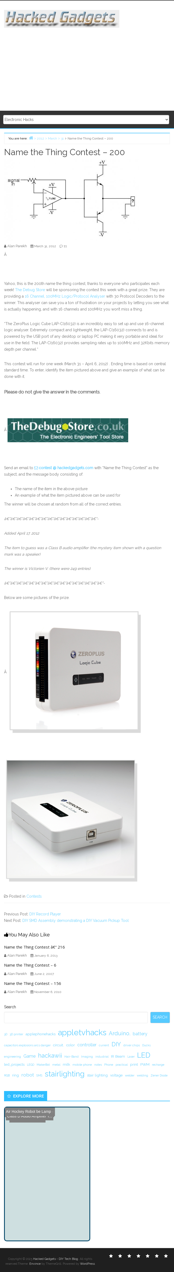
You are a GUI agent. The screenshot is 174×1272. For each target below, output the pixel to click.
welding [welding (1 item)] (142, 1075)
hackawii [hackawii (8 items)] (50, 1055)
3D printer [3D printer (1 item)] (16, 1034)
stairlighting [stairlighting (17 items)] (65, 1073)
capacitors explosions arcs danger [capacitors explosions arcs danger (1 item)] (27, 1045)
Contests (34, 896)
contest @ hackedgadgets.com (66, 468)
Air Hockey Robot (20, 1111)
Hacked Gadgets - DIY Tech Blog (55, 1259)
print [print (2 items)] (134, 1064)
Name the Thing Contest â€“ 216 (34, 947)
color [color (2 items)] (70, 1045)
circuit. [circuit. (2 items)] (58, 1045)
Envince (35, 1264)
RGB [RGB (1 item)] (7, 1075)
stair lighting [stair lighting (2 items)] (97, 1075)
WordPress (87, 1264)
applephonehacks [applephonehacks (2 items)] (40, 1034)
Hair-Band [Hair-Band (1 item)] (71, 1056)
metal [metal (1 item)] (56, 1064)
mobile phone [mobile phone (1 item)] (82, 1064)
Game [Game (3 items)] (29, 1056)
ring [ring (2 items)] (15, 1075)
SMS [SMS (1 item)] (39, 1075)
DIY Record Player (45, 914)
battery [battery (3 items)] (140, 1033)
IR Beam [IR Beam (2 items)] (118, 1056)
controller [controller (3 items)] (86, 1044)
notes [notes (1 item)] (98, 1064)
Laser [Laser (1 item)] (131, 1056)
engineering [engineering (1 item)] (12, 1056)
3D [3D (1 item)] (5, 1034)
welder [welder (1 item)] (129, 1075)
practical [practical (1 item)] (122, 1064)
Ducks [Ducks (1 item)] (146, 1045)
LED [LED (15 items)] (143, 1055)
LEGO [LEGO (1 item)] (30, 1064)
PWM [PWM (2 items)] (144, 1064)
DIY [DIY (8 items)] (116, 1044)
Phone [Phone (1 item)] (108, 1064)
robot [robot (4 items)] (27, 1075)
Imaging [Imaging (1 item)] (87, 1056)
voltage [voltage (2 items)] (116, 1075)
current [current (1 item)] (104, 1045)
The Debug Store (30, 290)
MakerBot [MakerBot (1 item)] (43, 1064)
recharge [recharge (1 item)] (158, 1064)
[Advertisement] (89, 65)
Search (10, 1007)
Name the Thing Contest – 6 (30, 965)
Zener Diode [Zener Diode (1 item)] (159, 1075)
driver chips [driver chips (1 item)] (131, 1045)
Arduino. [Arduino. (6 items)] (119, 1033)
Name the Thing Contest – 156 (32, 983)
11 (65, 246)
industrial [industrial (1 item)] (102, 1056)
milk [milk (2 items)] (66, 1064)
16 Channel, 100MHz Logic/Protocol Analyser (65, 296)
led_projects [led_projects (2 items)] (14, 1064)
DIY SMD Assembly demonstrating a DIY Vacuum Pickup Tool (75, 920)
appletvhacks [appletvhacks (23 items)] (82, 1032)
